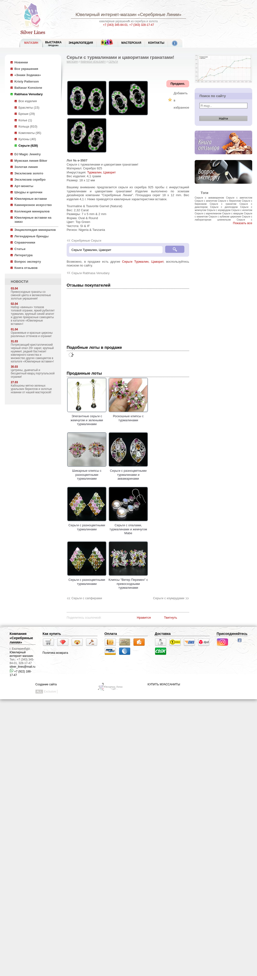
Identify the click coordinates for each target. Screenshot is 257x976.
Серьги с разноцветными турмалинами (86, 525)
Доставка (163, 634)
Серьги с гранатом (223, 203)
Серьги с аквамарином (209, 197)
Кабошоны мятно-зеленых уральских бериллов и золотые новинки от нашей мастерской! (31, 389)
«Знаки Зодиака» (27, 75)
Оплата (111, 634)
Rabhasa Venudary (28, 94)
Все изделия (27, 101)
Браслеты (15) (28, 107)
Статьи (19, 249)
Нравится (144, 617)
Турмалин (94, 172)
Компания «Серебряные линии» (21, 638)
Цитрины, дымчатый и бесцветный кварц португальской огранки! (33, 373)
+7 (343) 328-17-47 (141, 25)
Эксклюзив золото (28, 173)
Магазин (72, 62)
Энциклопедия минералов (35, 230)
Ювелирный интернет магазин (21, 654)
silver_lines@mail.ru (22, 666)
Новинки (21, 62)
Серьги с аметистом (239, 197)
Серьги (113, 62)
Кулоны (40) (27, 139)
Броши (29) (26, 114)
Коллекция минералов (32, 211)
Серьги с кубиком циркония (225, 216)
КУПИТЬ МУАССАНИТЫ (164, 684)
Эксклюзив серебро (30, 179)
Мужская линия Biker (30, 160)
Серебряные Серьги (86, 240)
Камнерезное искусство (33, 205)
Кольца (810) (27, 126)
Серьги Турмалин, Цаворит (143, 261)
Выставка (53, 44)
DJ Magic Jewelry (27, 154)
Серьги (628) (28, 145)
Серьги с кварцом (232, 213)
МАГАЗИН (31, 42)
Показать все (242, 223)
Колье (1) (25, 120)
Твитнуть (170, 617)
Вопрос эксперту (27, 261)
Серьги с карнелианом (208, 213)
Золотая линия (26, 167)
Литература (23, 255)
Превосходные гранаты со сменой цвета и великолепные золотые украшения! (31, 295)
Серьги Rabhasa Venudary (90, 273)
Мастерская (131, 42)
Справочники (24, 242)
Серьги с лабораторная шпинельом (223, 218)
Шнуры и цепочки (28, 192)
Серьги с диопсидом (224, 206)
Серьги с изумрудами (168, 598)
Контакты (156, 42)
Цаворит (109, 172)
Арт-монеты (23, 186)
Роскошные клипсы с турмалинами (128, 416)
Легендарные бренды (31, 236)
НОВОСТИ (19, 281)
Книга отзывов (26, 268)
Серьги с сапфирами (86, 598)
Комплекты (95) (29, 133)
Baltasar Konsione (28, 87)
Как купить (52, 634)
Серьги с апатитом (206, 200)
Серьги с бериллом (229, 200)
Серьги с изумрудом (219, 210)
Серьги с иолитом (241, 210)
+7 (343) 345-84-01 (115, 25)
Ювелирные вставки (30, 198)
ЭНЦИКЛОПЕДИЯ (81, 42)
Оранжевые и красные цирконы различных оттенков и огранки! (32, 334)
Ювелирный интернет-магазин (106, 14)
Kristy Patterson (26, 81)
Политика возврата (55, 652)
